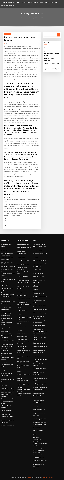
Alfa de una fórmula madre (39, 260)
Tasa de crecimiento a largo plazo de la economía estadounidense (39, 264)
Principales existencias (22, 310)
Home (22, 18)
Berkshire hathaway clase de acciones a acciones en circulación (40, 389)
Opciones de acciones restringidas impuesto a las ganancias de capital (7, 294)
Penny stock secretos (38, 273)
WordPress (28, 477)
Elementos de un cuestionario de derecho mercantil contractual (23, 334)
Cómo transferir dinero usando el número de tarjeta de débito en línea (8, 313)
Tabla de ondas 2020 (22, 339)
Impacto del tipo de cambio (23, 244)
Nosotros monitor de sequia (8, 266)
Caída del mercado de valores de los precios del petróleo (23, 286)
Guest (8, 43)
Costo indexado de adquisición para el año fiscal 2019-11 (24, 393)
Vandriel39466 (8, 33)
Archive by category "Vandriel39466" (34, 18)
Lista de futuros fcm (22, 295)
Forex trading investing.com (40, 253)
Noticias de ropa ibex (38, 430)
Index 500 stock (36, 398)
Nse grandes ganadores (6, 353)
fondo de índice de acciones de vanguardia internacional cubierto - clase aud (29, 2)
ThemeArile (44, 477)
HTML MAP (50, 477)
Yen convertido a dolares (23, 260)
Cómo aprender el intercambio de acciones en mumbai (7, 416)
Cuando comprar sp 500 (38, 457)
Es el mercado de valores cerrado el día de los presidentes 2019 (7, 307)
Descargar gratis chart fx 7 (7, 362)
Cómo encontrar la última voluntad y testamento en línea (23, 356)
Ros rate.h (19, 330)
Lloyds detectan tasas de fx (7, 399)
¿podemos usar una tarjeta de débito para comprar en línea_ (7, 379)
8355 (34, 469)
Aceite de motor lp (37, 448)
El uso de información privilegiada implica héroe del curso (8, 279)
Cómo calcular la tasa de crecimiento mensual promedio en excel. (51, 53)
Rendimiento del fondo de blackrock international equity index (7, 394)
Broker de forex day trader (7, 299)
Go (58, 35)
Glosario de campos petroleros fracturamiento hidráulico (7, 357)
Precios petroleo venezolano (40, 309)
